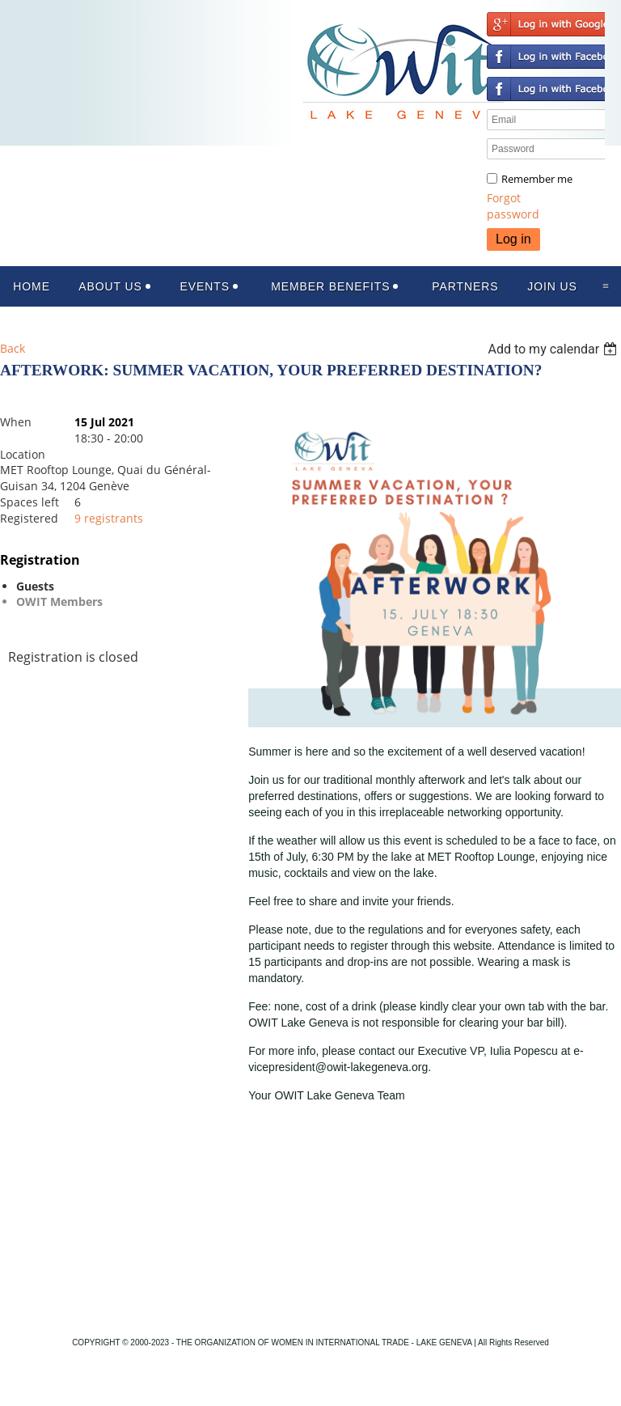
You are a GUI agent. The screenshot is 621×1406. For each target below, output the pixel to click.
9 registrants (108, 518)
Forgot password (513, 206)
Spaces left (29, 502)
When (16, 422)
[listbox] (554, 349)
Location (22, 454)
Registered (29, 518)
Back (12, 348)
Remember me (536, 179)
